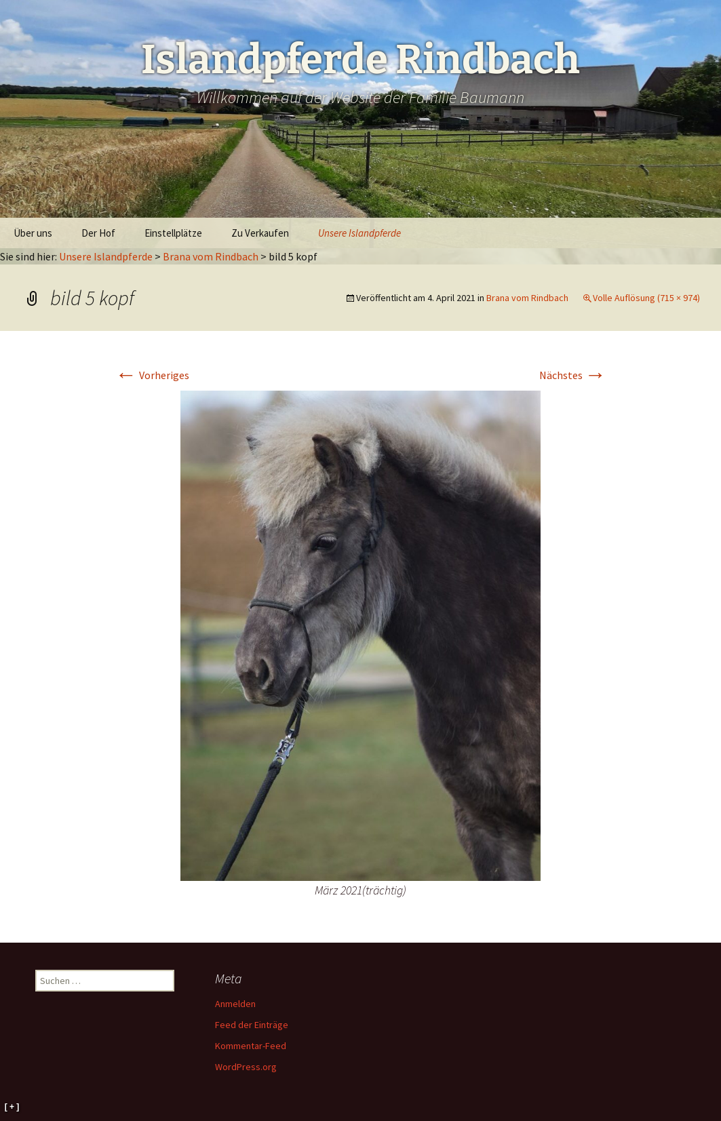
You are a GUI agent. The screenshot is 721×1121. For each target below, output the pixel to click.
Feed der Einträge (251, 1025)
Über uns (33, 233)
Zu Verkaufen (260, 233)
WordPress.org (246, 1067)
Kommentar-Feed (250, 1046)
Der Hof (98, 233)
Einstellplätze (173, 233)
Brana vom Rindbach (210, 256)
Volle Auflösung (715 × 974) (646, 298)
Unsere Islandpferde (359, 233)
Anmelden (235, 1004)
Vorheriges (152, 375)
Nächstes (572, 375)
